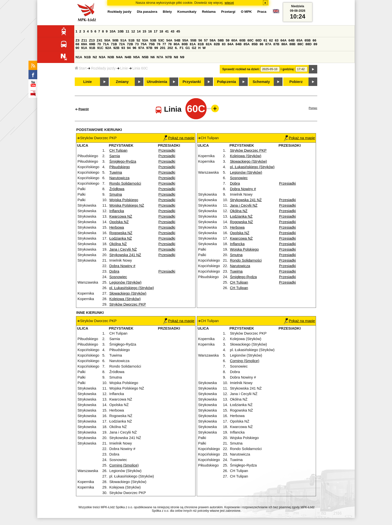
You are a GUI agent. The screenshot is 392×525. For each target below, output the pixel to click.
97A (141, 48)
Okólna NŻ (118, 244)
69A (84, 44)
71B (114, 44)
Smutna (115, 194)
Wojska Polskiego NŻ (126, 205)
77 (164, 44)
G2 (194, 48)
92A (108, 48)
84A (231, 44)
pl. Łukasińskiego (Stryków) (131, 288)
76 (158, 44)
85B (255, 44)
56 (200, 40)
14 (139, 31)
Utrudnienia (157, 82)
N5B (145, 57)
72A (122, 44)
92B (116, 48)
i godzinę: (288, 69)
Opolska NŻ (118, 222)
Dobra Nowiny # (122, 266)
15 (144, 31)
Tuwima (115, 172)
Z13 (92, 40)
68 (77, 44)
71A (106, 44)
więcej (229, 2)
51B (131, 40)
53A (145, 40)
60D (259, 40)
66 (314, 40)
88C (301, 44)
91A (84, 48)
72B (130, 44)
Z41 (99, 40)
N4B (128, 57)
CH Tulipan (118, 150)
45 (178, 31)
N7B (168, 57)
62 (271, 40)
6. (176, 48)
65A (299, 40)
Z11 (84, 40)
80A (177, 44)
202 (170, 48)
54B (177, 40)
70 (99, 44)
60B (243, 40)
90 (77, 48)
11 (127, 31)
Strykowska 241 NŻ (125, 255)
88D (309, 44)
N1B (87, 57)
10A (113, 31)
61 (265, 40)
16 (150, 31)
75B (152, 44)
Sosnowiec (118, 277)
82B (217, 44)
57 (206, 40)
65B (307, 40)
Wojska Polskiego (123, 200)
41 (167, 31)
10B (121, 31)
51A (123, 40)
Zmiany (122, 82)
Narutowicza (119, 178)
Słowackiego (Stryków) (127, 293)
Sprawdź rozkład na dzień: (241, 69)
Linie (124, 68)
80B (185, 44)
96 (134, 48)
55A (185, 40)
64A (283, 40)
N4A (119, 57)
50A (107, 40)
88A (284, 44)
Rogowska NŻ (120, 233)
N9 (182, 57)
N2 (95, 57)
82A (209, 44)
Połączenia (226, 82)
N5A (136, 57)
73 (137, 44)
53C (161, 40)
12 (133, 31)
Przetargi (228, 11)
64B (291, 40)
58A (213, 40)
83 (224, 44)
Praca (261, 11)
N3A (102, 57)
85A (247, 44)
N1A (79, 57)
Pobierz (296, 82)
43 (172, 31)
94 (129, 48)
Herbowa (116, 227)
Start (80, 68)
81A (193, 44)
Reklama (209, 11)
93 (123, 48)
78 (170, 44)
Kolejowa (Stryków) (124, 299)
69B (92, 44)
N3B (111, 57)
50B (115, 40)
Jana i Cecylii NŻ (123, 249)
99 (156, 48)
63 (276, 40)
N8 (176, 57)
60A (234, 40)
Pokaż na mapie (178, 138)
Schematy (261, 82)
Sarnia (114, 156)
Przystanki (191, 82)
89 (315, 44)
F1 (182, 48)
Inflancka (116, 211)
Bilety (167, 11)
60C (251, 40)
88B (293, 44)
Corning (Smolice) (123, 465)
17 (156, 31)
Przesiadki (167, 150)
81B (201, 44)
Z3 (78, 40)
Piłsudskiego (119, 167)
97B (149, 48)
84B (239, 44)
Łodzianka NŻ (120, 238)
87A (268, 44)
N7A (160, 57)
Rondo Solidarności (125, 183)
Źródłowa (116, 189)
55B (193, 40)
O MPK (246, 11)
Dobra (114, 271)
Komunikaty (186, 11)
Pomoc (313, 107)
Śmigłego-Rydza (122, 161)
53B (153, 40)
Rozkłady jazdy (103, 68)
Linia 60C (140, 68)
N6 (152, 57)
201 (163, 48)
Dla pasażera (147, 11)
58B (221, 40)
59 (228, 40)
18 (161, 31)
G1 (188, 48)
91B (92, 48)
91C (100, 48)
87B (276, 44)
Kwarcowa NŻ (120, 216)
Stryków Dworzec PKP (127, 304)
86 (262, 44)
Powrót (83, 109)
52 (138, 40)
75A (144, 44)
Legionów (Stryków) (125, 282)
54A (169, 40)
